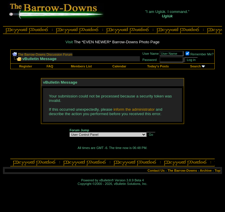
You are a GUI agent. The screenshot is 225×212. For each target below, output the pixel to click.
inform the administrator (134, 109)
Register (25, 66)
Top (217, 170)
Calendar (119, 66)
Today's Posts (158, 66)
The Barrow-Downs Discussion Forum (45, 54)
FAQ (50, 66)
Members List (81, 66)
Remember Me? (200, 54)
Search (195, 66)
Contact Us (156, 170)
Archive (206, 170)
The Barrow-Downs (182, 170)
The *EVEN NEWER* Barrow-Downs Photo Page (117, 42)
